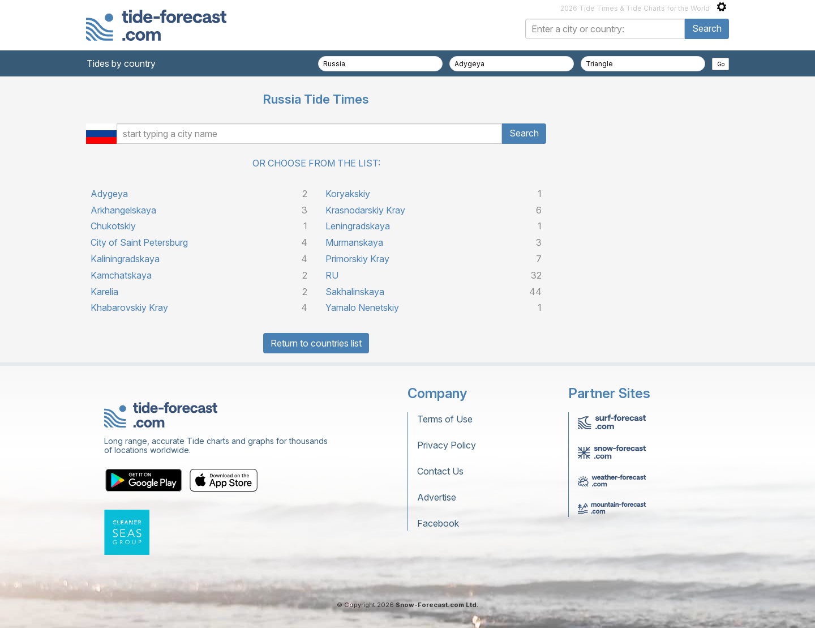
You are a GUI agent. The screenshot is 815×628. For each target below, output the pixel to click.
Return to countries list (316, 343)
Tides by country (121, 63)
